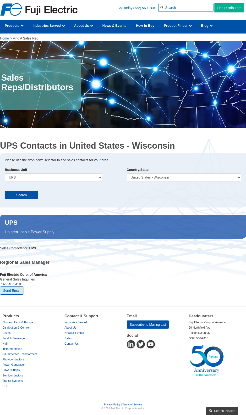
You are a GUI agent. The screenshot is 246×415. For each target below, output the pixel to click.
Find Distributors (229, 8)
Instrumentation (12, 349)
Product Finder (178, 26)
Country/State (138, 170)
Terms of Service (132, 404)
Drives (6, 333)
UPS (5, 386)
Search (21, 195)
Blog (207, 26)
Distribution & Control (15, 327)
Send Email (11, 290)
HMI (5, 343)
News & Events (114, 26)
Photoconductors (13, 359)
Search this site (224, 411)
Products (14, 26)
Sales (68, 338)
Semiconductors (12, 375)
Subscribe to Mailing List (148, 324)
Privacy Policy (112, 404)
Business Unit (16, 170)
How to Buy (145, 26)
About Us (83, 26)
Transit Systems (12, 380)
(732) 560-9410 (144, 8)
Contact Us (72, 343)
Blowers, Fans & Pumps (17, 322)
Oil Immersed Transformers (19, 354)
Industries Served (49, 26)
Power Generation (14, 364)
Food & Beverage (13, 338)
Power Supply (11, 370)
